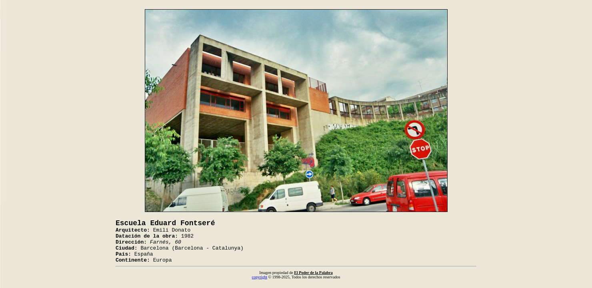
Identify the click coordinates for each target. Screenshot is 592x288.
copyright (259, 277)
